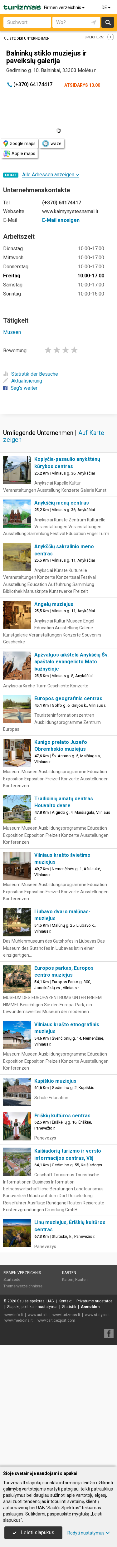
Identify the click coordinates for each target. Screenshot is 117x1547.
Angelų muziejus (53, 726)
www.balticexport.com (56, 1442)
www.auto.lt (38, 1436)
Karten (69, 1394)
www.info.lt (13, 1436)
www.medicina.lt (18, 1442)
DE (106, 7)
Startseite (11, 1401)
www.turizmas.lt (66, 1436)
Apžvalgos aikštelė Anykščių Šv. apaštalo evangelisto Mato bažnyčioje (71, 784)
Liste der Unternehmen (26, 39)
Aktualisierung (22, 381)
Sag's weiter (20, 388)
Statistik (69, 1428)
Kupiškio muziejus (55, 1203)
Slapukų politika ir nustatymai (32, 1428)
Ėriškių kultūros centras (62, 1237)
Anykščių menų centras (61, 624)
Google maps (19, 143)
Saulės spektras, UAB (35, 1423)
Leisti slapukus (33, 1532)
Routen (81, 1401)
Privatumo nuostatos (94, 1423)
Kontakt (65, 1423)
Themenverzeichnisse (22, 1408)
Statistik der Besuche (30, 374)
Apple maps (19, 153)
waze (51, 143)
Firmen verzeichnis (64, 7)
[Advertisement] (58, 473)
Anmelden (90, 1428)
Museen (12, 332)
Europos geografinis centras (68, 820)
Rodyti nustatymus (88, 1532)
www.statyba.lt (97, 1436)
